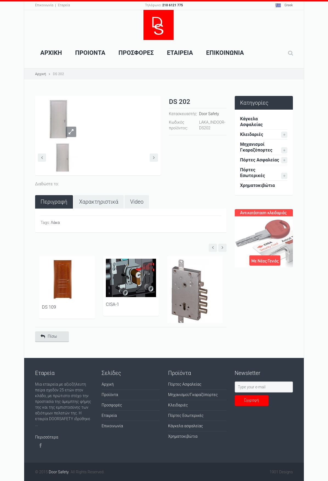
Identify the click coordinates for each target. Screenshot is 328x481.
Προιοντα (90, 52)
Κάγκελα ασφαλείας (185, 426)
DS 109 (49, 307)
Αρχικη (51, 52)
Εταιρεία (109, 415)
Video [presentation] (136, 202)
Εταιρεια (180, 52)
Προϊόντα (110, 394)
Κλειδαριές (251, 134)
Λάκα (55, 222)
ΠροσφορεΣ (136, 52)
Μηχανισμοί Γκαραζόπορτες (256, 147)
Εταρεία (64, 5)
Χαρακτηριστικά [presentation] (98, 202)
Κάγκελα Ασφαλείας (251, 121)
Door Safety (209, 114)
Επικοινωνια (225, 52)
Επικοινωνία (44, 5)
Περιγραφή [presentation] (54, 202)
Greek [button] (284, 5)
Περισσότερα (46, 437)
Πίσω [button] (49, 336)
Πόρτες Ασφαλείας (259, 160)
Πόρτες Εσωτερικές (252, 172)
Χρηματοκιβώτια (257, 185)
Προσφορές (112, 405)
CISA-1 (112, 304)
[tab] (54, 202)
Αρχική (40, 74)
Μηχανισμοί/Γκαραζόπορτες (193, 394)
